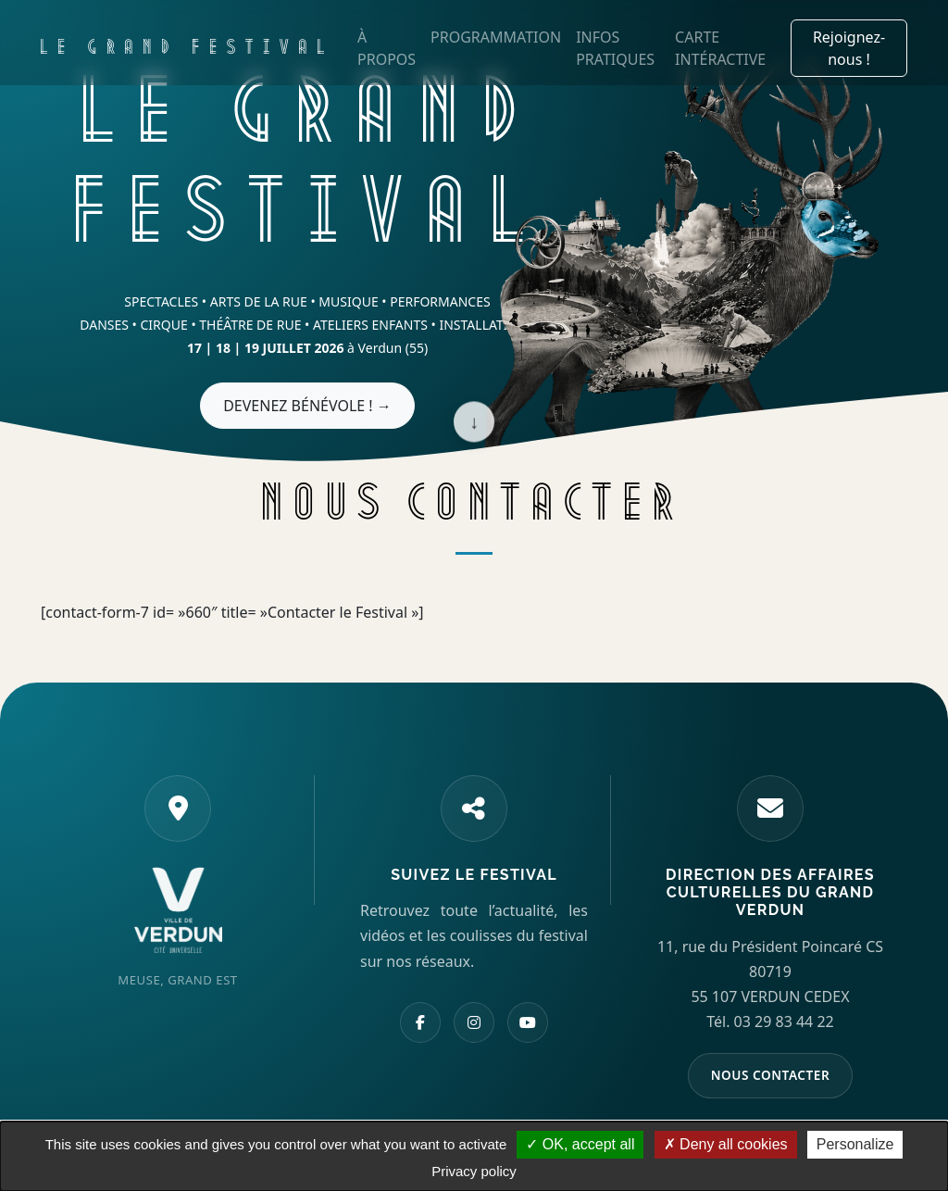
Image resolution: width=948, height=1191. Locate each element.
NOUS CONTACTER (770, 1075)
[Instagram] (474, 1022)
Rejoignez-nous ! (849, 48)
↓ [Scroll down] (474, 421)
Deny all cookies (726, 1144)
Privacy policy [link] (474, 1171)
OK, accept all (580, 1144)
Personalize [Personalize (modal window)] (855, 1144)
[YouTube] (527, 1022)
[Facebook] (420, 1022)
